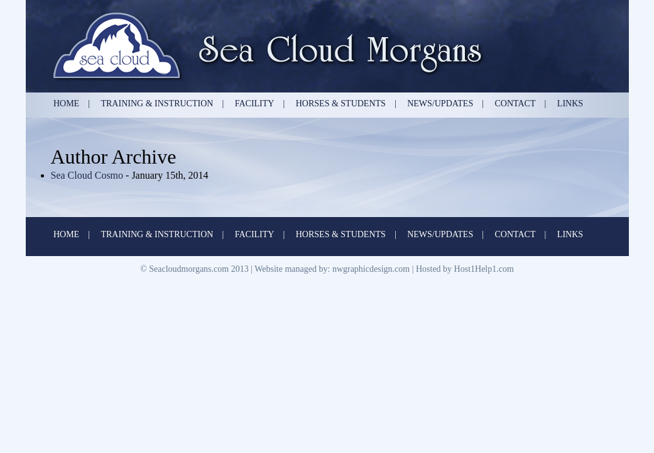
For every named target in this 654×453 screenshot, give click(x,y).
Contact (515, 103)
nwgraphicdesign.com (371, 269)
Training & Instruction (157, 103)
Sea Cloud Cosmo (88, 175)
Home (66, 103)
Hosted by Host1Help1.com (465, 269)
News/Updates (440, 103)
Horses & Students (341, 103)
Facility (255, 103)
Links (570, 103)
